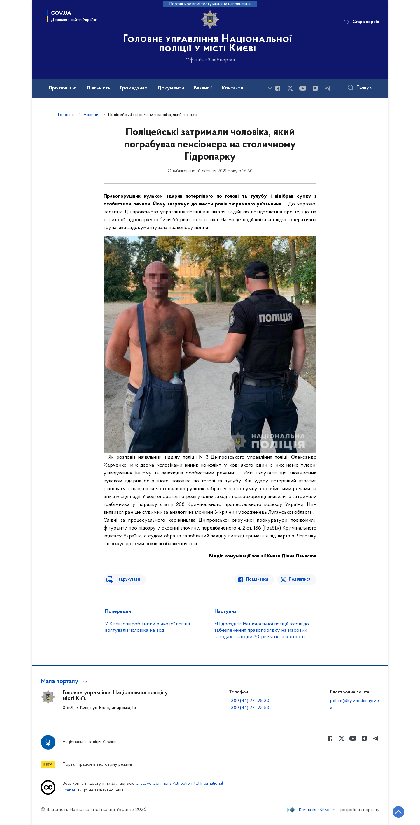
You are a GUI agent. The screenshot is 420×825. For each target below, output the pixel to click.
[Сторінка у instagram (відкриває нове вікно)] (315, 88)
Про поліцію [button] (63, 88)
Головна (66, 114)
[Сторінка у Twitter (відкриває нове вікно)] (290, 88)
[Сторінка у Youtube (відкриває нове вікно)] (302, 88)
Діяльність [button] (98, 88)
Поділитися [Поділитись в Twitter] (300, 579)
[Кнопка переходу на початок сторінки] (398, 812)
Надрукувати (127, 579)
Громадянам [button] (134, 88)
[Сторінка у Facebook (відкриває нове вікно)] (277, 88)
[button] (65, 681)
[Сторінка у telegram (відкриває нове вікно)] (327, 88)
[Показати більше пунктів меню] (269, 88)
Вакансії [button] (203, 88)
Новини (91, 114)
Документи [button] (171, 88)
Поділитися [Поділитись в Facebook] (257, 579)
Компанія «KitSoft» (317, 810)
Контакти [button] (232, 88)
